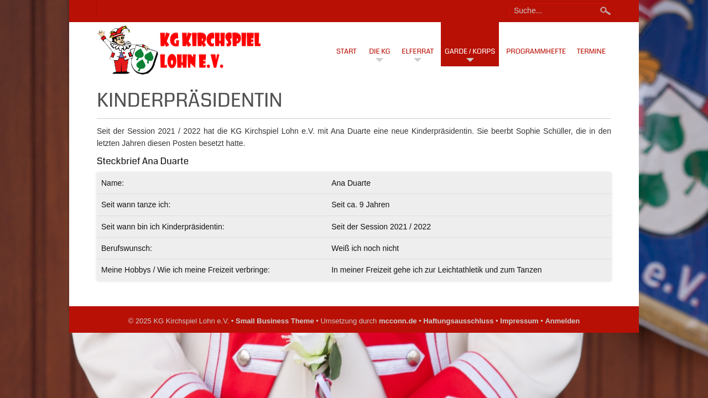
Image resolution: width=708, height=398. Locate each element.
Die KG (379, 51)
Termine (591, 51)
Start (346, 51)
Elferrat (418, 51)
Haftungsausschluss (458, 321)
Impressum (519, 321)
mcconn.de (398, 321)
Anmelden (562, 321)
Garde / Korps (470, 51)
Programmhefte (536, 51)
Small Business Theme (275, 321)
